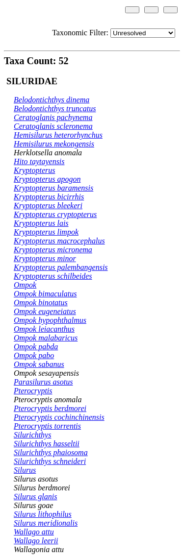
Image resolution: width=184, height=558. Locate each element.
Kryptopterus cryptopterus (55, 214)
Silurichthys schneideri (50, 461)
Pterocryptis (33, 391)
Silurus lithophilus (43, 514)
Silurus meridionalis (46, 523)
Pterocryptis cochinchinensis (59, 417)
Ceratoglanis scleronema (53, 126)
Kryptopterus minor (45, 258)
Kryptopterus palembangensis (61, 267)
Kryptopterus (34, 170)
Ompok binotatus (41, 302)
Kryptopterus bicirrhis (49, 197)
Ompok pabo (34, 355)
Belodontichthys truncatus (55, 108)
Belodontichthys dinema (51, 100)
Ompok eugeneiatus (45, 311)
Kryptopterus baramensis (53, 188)
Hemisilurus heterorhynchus (58, 135)
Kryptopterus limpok (46, 232)
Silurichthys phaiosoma (51, 452)
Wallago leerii (36, 540)
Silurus (25, 470)
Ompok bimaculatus (45, 294)
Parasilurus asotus (43, 382)
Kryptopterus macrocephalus (59, 241)
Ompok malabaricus (46, 338)
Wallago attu (34, 532)
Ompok (25, 285)
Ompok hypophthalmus (50, 320)
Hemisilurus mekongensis (54, 144)
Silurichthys (32, 435)
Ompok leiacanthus (44, 329)
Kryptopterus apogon (47, 179)
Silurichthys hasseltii (46, 443)
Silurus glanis (35, 496)
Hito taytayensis (39, 161)
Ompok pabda (36, 346)
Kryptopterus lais (41, 223)
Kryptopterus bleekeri (48, 205)
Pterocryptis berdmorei (50, 408)
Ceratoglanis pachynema (53, 117)
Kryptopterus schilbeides (53, 276)
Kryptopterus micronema (53, 249)
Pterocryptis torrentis (47, 426)
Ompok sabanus (39, 364)
